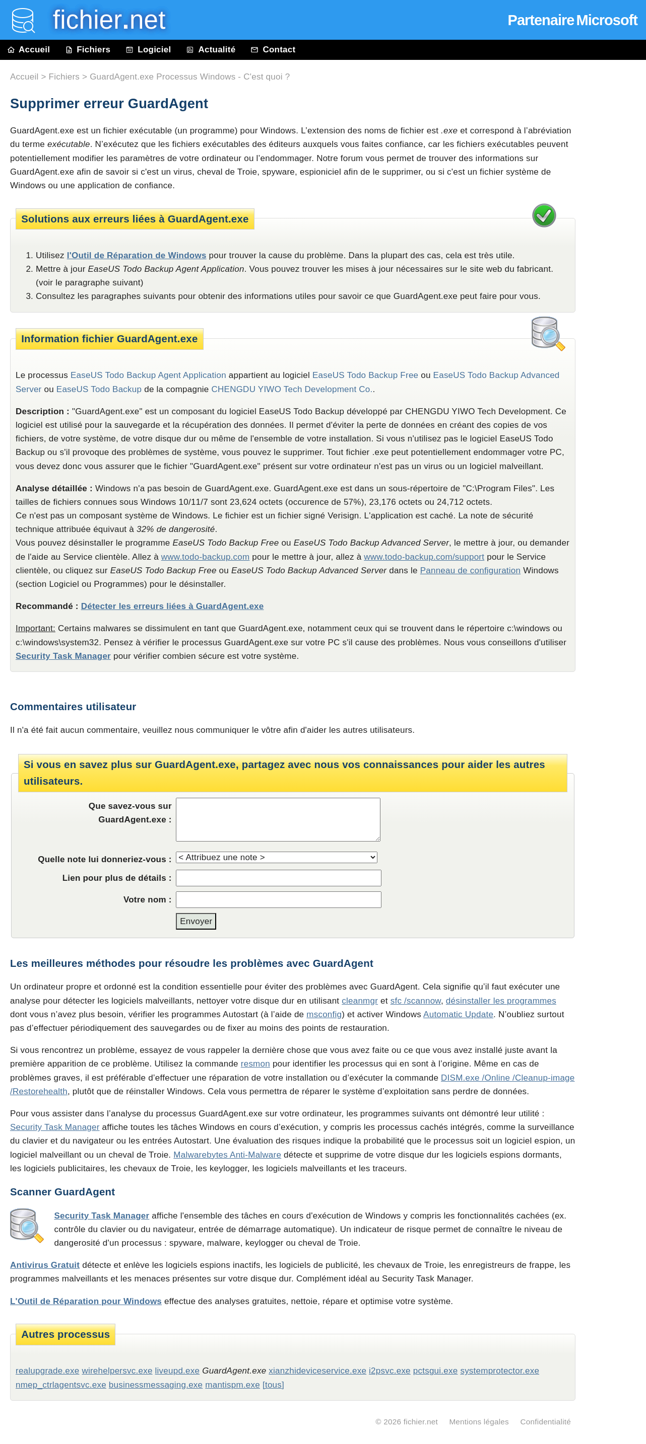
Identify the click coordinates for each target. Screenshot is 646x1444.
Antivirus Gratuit (45, 1265)
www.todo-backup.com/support (424, 557)
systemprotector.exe (499, 1371)
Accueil (29, 49)
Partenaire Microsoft (572, 20)
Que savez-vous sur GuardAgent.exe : (130, 812)
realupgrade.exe (47, 1371)
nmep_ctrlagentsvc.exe (61, 1385)
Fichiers (87, 49)
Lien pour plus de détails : (117, 878)
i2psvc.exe (390, 1371)
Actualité (210, 49)
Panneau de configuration (470, 570)
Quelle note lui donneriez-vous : (105, 859)
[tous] (273, 1385)
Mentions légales (479, 1421)
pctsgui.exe (435, 1371)
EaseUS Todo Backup (99, 389)
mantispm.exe (232, 1385)
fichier (102, 20)
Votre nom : (147, 899)
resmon (255, 1064)
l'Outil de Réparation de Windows (137, 255)
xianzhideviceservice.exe (317, 1371)
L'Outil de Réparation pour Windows (86, 1301)
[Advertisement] (616, 288)
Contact (272, 49)
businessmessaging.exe (156, 1385)
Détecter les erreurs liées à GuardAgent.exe (172, 606)
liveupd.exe (177, 1371)
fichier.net (421, 1421)
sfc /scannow (416, 1001)
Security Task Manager (63, 656)
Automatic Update (458, 1014)
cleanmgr (360, 1001)
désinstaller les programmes (501, 1001)
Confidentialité (545, 1421)
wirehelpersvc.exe (117, 1371)
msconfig (324, 1014)
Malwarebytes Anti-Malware (227, 1155)
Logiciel (148, 49)
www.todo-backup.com (205, 557)
